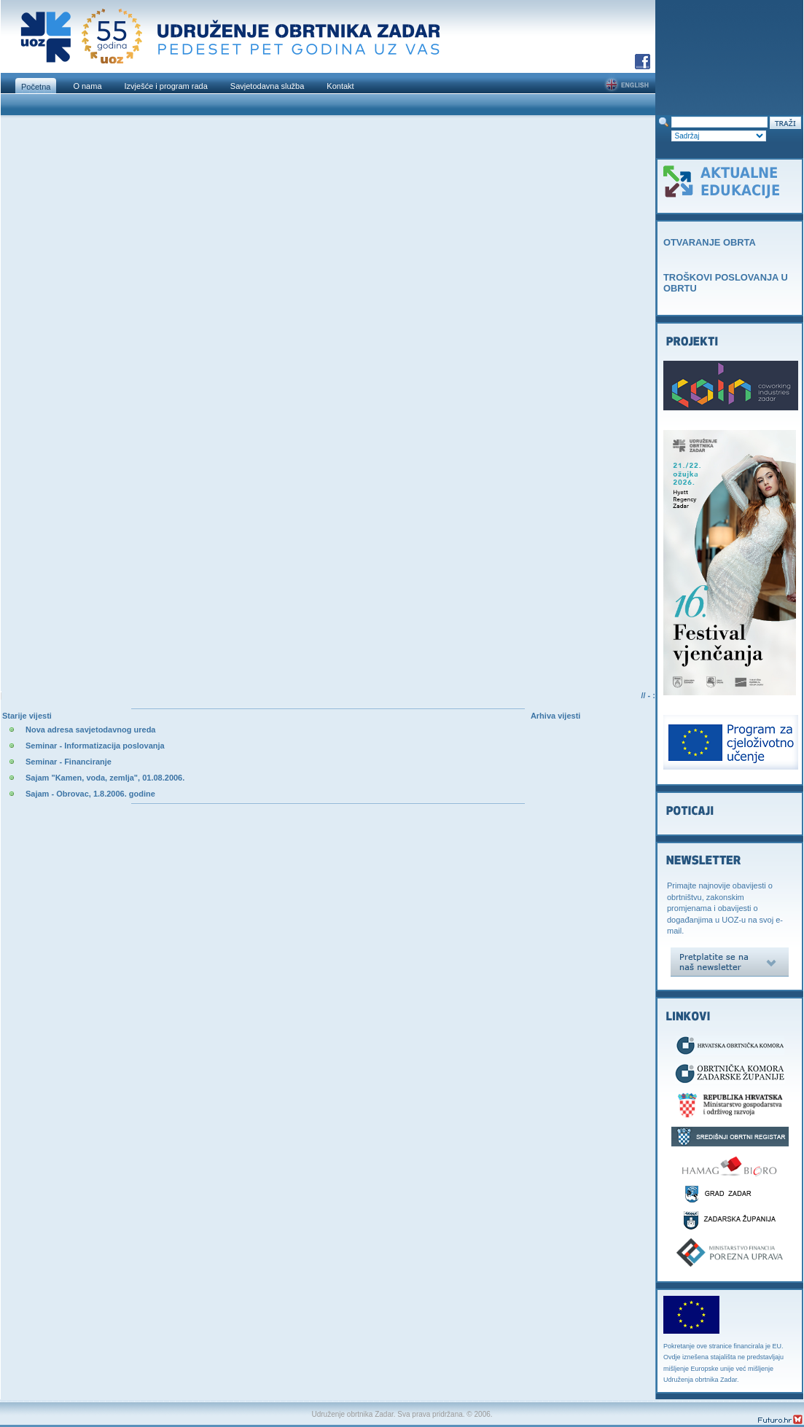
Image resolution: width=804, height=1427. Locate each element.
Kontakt (340, 86)
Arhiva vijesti (555, 715)
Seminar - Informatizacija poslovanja (95, 745)
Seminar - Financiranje (69, 761)
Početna (35, 86)
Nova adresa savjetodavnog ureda (91, 729)
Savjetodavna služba (267, 86)
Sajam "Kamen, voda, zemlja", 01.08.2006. (105, 777)
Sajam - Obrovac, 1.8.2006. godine (90, 793)
